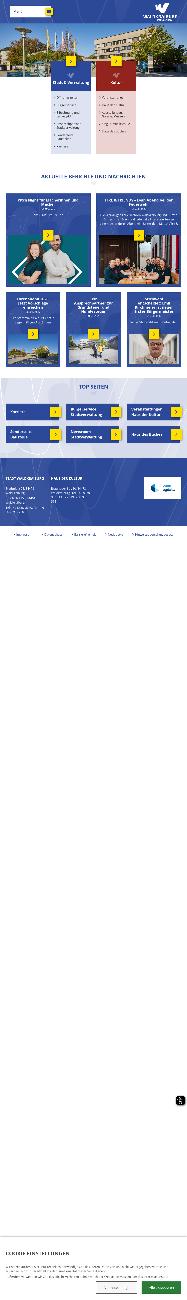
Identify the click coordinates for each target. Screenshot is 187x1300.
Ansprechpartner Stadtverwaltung (68, 126)
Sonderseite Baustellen (64, 137)
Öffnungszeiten (67, 97)
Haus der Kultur (113, 105)
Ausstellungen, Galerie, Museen (113, 114)
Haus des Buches (114, 131)
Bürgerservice (66, 105)
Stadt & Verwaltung (71, 73)
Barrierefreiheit (85, 534)
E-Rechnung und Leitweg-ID (68, 114)
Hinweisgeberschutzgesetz (154, 534)
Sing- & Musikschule (116, 124)
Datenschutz (53, 534)
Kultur (116, 73)
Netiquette (115, 534)
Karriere (62, 146)
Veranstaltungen (113, 97)
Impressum (24, 534)
